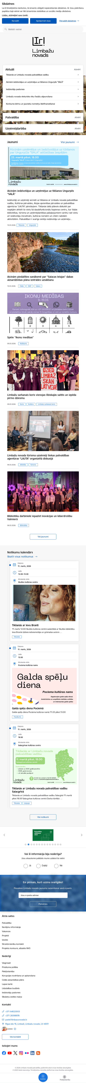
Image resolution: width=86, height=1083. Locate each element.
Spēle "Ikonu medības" (20, 337)
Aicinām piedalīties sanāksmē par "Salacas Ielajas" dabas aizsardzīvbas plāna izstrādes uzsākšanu (40, 278)
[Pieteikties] (43, 904)
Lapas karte (7, 984)
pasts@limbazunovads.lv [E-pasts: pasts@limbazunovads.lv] (16, 1019)
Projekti (5, 935)
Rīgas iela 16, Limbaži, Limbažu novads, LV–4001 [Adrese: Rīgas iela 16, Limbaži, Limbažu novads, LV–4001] (27, 1024)
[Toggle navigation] (43, 1077)
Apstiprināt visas (43, 21)
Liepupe (27, 803)
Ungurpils (32, 225)
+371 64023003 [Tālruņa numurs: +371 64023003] (12, 1011)
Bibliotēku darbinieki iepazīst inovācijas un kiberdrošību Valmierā (39, 517)
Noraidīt (15, 21)
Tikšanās (21, 225)
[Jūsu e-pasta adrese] (43, 895)
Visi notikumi (43, 817)
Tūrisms (33, 465)
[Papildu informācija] (15, 1029)
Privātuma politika (10, 967)
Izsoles (5, 940)
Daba (22, 286)
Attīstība (23, 465)
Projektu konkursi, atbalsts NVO (16, 948)
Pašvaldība (6, 923)
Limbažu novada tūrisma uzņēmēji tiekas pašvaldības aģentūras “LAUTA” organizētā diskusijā (38, 457)
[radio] (27, 865)
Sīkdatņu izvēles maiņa (12, 997)
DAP (29, 286)
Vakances (6, 931)
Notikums (23, 344)
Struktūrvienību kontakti (13, 944)
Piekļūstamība (8, 971)
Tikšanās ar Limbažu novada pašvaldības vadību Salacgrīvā (39, 790)
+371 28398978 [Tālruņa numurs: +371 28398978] (12, 1015)
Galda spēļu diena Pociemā (27, 708)
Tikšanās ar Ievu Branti (25, 625)
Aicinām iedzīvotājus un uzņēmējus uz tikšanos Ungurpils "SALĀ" (40, 192)
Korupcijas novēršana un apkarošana (18, 975)
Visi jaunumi (43, 536)
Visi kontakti (15, 1037)
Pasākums (17, 717)
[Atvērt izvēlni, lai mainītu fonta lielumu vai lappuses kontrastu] (64, 1078)
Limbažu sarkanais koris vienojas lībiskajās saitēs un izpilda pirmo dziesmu (41, 396)
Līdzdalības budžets (10, 988)
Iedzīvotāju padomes (11, 992)
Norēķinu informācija (11, 927)
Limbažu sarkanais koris (46, 404)
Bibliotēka (23, 525)
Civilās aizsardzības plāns (13, 980)
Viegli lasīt (6, 963)
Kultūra (31, 404)
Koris (22, 404)
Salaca (38, 286)
